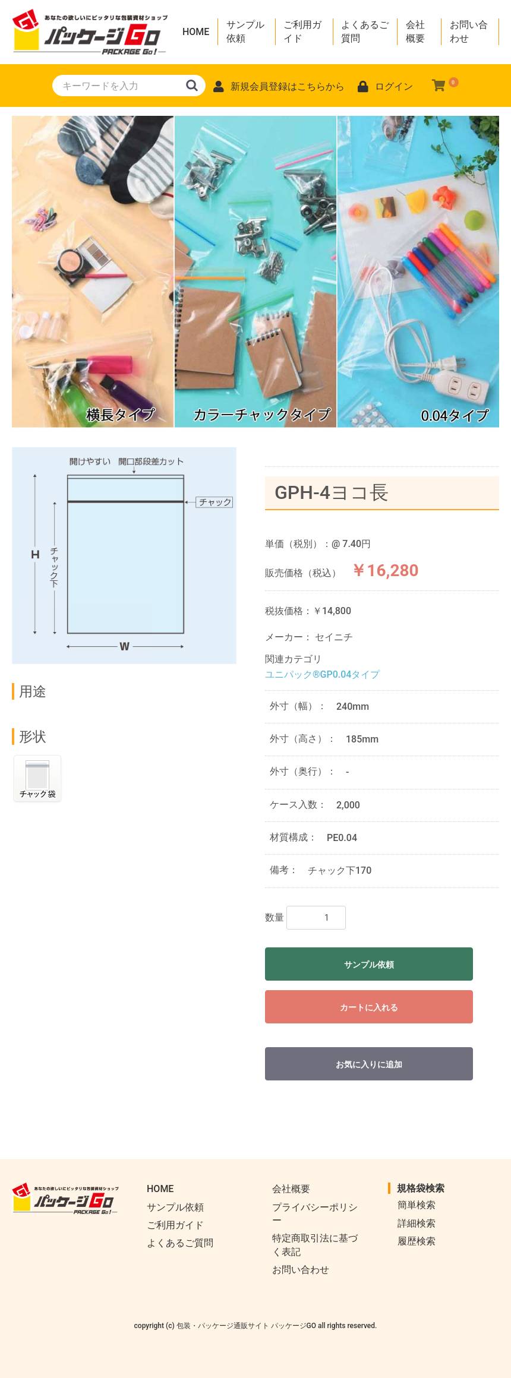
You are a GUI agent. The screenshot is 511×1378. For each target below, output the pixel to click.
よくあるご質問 (365, 31)
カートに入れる (369, 1007)
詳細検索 (417, 1223)
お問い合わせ (469, 31)
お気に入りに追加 (369, 1064)
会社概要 (415, 31)
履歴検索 (417, 1241)
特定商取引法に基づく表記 (315, 1244)
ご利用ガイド (302, 31)
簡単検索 (417, 1205)
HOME (195, 31)
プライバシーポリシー (315, 1214)
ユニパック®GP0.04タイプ (322, 674)
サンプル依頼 (245, 31)
